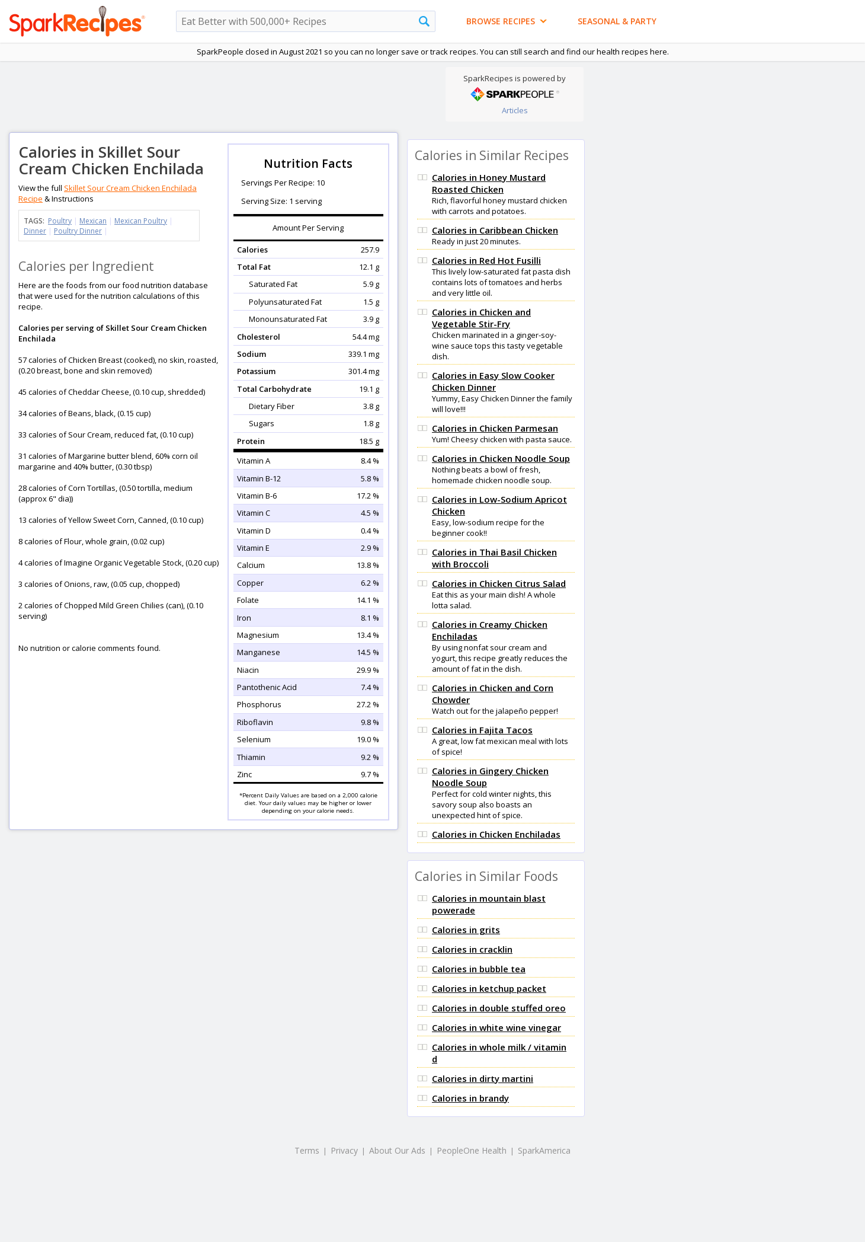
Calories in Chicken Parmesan (495, 428)
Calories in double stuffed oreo (499, 1008)
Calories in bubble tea (479, 969)
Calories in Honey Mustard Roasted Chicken (489, 183)
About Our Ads (397, 1150)
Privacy (344, 1150)
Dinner (35, 231)
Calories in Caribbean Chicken (495, 230)
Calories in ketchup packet (489, 988)
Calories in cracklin (472, 949)
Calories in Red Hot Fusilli (486, 260)
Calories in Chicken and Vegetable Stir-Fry (481, 318)
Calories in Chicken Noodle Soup (501, 458)
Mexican (93, 221)
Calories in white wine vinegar (496, 1027)
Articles (515, 110)
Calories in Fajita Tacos (482, 730)
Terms (306, 1150)
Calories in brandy (470, 1098)
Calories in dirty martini (482, 1078)
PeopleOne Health (472, 1150)
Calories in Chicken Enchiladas (496, 834)
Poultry (60, 221)
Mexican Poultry (140, 221)
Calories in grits (466, 930)
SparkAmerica (544, 1150)
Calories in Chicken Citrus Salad (499, 583)
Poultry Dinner (78, 231)
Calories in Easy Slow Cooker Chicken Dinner (493, 381)
